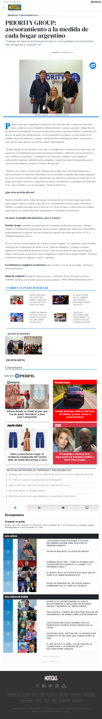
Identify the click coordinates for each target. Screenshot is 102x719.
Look (39, 700)
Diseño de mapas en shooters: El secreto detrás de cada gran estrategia (38, 317)
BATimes (77, 700)
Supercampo (27, 700)
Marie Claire (38, 694)
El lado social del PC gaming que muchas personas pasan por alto (81, 300)
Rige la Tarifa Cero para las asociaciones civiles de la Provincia (39, 485)
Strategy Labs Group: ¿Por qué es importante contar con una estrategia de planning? (51, 474)
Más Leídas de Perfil (16, 597)
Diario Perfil (14, 694)
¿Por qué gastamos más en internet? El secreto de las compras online (81, 317)
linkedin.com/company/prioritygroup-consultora (37, 279)
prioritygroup (45, 276)
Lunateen (64, 700)
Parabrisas (89, 694)
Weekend (76, 694)
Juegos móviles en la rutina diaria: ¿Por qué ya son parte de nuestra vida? (37, 300)
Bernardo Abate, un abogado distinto (27, 490)
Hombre (63, 694)
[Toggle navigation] (4, 7)
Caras (26, 694)
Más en (19, 376)
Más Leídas (11, 536)
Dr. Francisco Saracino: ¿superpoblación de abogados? (36, 479)
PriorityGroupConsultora (77, 276)
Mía (54, 700)
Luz (47, 700)
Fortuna (52, 694)
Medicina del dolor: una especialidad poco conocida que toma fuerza (42, 496)
